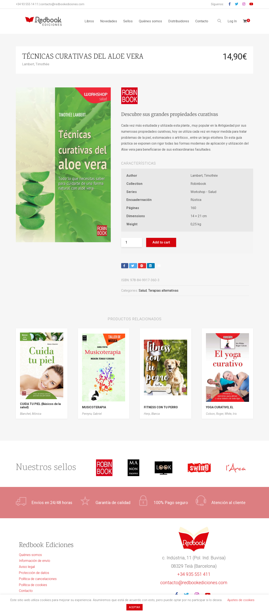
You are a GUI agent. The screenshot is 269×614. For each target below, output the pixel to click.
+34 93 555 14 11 (27, 4)
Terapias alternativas (163, 291)
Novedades (108, 21)
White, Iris (231, 413)
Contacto (201, 21)
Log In (232, 21)
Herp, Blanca (152, 413)
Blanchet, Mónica (30, 413)
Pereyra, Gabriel (92, 413)
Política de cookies (33, 585)
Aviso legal (27, 567)
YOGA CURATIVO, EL (219, 407)
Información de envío (34, 561)
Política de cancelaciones (38, 579)
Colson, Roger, (215, 413)
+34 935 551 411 (193, 574)
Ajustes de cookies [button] (240, 600)
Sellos (128, 21)
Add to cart (161, 242)
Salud (143, 291)
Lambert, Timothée (35, 64)
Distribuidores (178, 21)
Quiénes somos (150, 21)
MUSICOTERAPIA (94, 407)
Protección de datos (34, 573)
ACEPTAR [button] (134, 607)
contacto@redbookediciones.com (62, 4)
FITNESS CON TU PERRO (161, 407)
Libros (89, 21)
